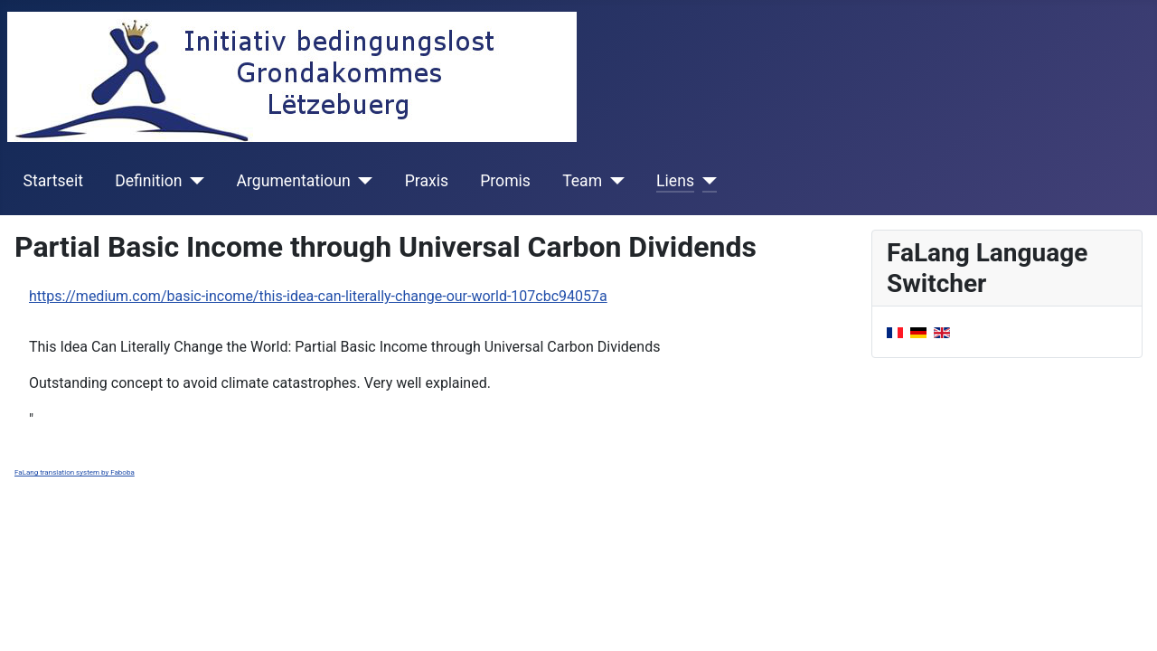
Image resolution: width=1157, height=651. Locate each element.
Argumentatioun (294, 181)
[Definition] (194, 181)
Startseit (53, 181)
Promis (505, 181)
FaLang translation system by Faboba (74, 472)
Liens (675, 181)
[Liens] (705, 181)
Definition (148, 181)
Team (582, 181)
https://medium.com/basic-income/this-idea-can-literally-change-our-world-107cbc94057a (318, 296)
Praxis (426, 181)
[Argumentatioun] (362, 181)
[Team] (613, 181)
